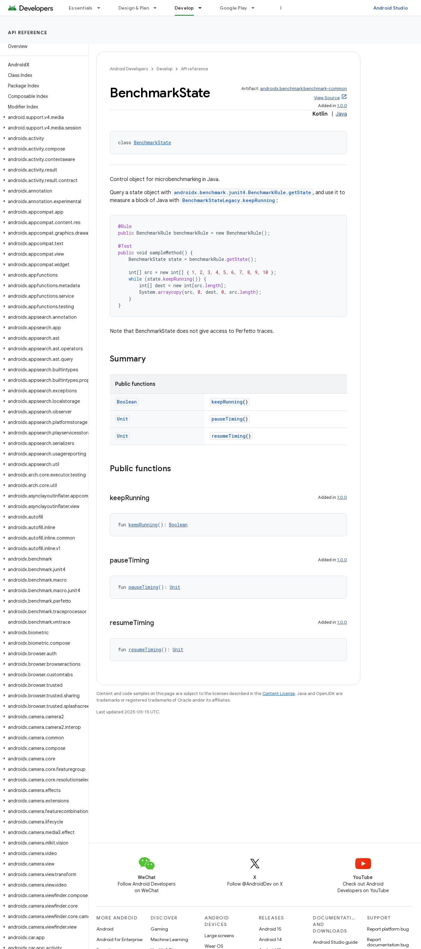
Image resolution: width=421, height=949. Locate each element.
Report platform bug (388, 929)
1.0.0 (342, 105)
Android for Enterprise (119, 939)
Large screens (219, 935)
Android (104, 929)
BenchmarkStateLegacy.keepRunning (228, 200)
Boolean (127, 402)
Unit (122, 419)
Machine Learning (169, 939)
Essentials (81, 8)
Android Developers (129, 69)
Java (341, 114)
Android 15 (270, 929)
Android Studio (390, 8)
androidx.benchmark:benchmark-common (303, 88)
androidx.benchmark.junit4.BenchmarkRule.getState (242, 192)
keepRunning (227, 402)
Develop (164, 69)
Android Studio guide (335, 942)
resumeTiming (228, 436)
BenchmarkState (152, 142)
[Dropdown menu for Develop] (203, 8)
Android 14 (270, 939)
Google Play (233, 8)
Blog (285, 8)
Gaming (159, 929)
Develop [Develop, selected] (184, 8)
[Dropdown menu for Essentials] (102, 8)
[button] (43, 117)
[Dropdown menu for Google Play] (256, 8)
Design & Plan (133, 8)
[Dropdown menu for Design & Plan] (158, 8)
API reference (28, 32)
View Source (327, 98)
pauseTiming (227, 419)
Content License (278, 693)
